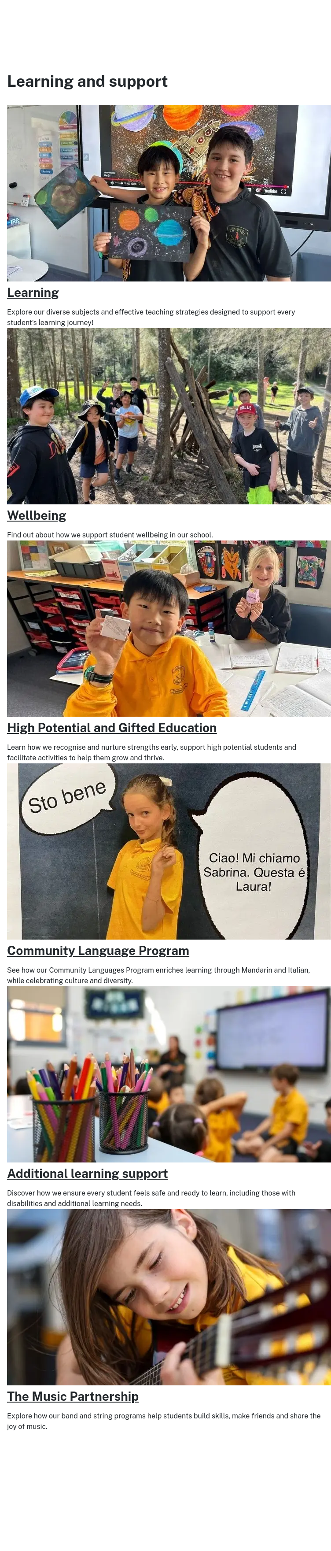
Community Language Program (98, 950)
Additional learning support (87, 1173)
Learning (33, 292)
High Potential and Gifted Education (112, 727)
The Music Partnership (73, 1396)
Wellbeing (36, 515)
